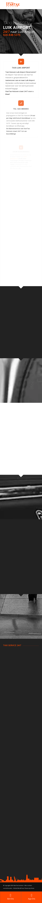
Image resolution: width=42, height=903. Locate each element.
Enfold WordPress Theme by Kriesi (23, 888)
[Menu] (36, 4)
